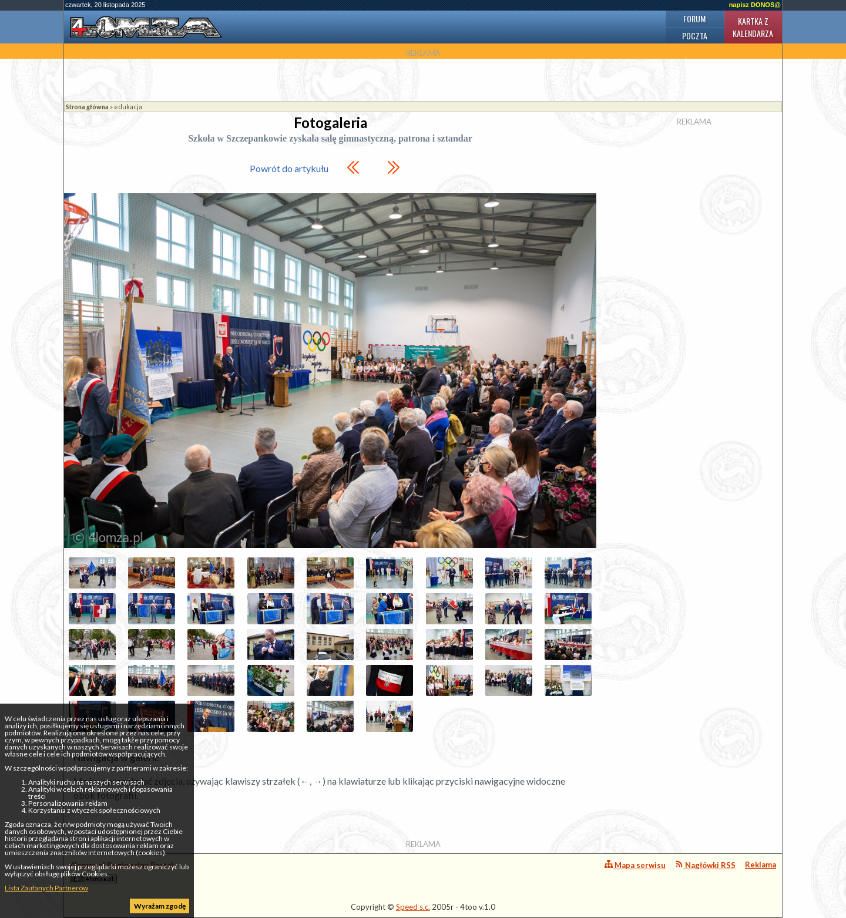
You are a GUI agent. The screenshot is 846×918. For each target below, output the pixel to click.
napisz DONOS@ (755, 4)
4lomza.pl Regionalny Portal (121, 871)
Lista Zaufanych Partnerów (46, 887)
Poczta (694, 35)
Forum (694, 18)
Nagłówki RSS (705, 865)
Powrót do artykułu (289, 168)
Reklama (760, 864)
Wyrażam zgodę (160, 906)
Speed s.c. (413, 907)
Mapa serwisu (635, 865)
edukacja (128, 106)
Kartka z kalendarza (753, 27)
